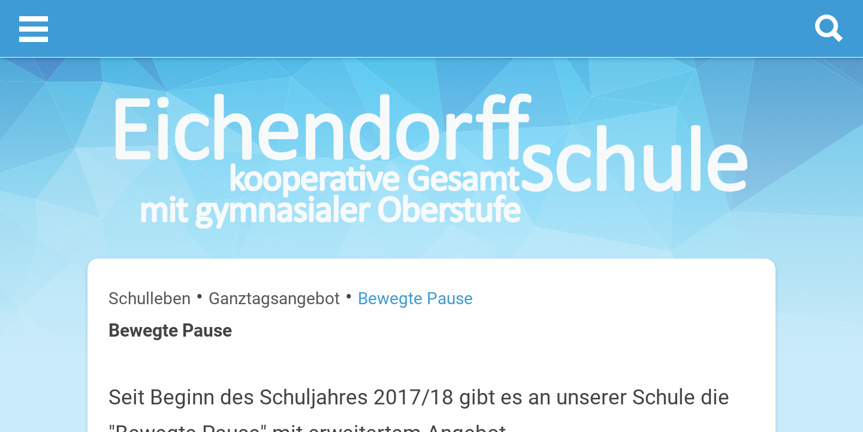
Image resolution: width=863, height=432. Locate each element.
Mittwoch (661, 309)
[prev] (717, 205)
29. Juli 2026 (773, 309)
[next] (729, 205)
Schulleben (90, 161)
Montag (658, 233)
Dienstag (660, 271)
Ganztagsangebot (152, 161)
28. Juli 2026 (773, 271)
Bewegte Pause (223, 161)
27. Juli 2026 (773, 233)
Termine (720, 156)
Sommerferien (723, 252)
